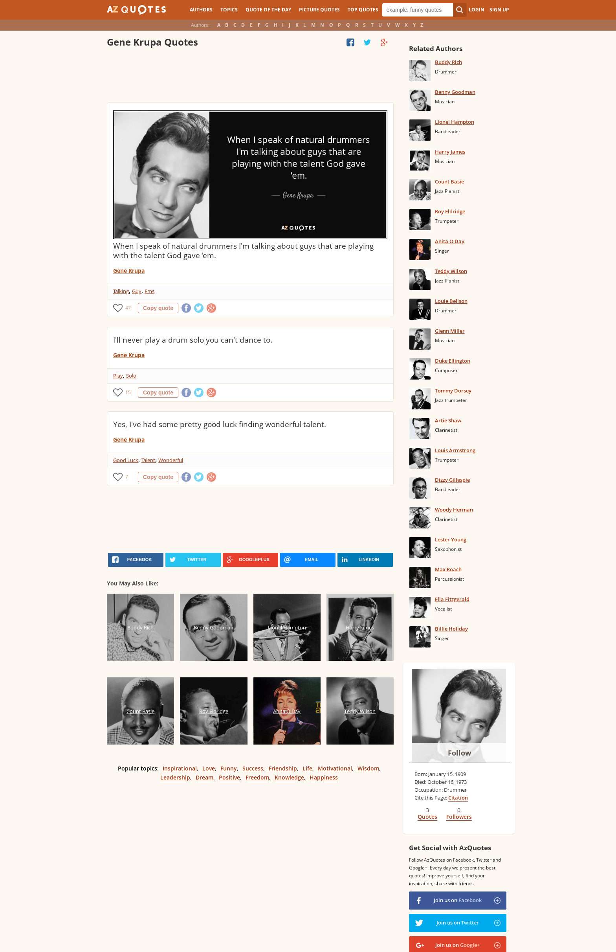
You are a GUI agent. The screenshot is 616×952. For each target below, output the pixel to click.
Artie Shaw (448, 420)
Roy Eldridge (450, 211)
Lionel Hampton (454, 121)
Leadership (175, 777)
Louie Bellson (451, 300)
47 (128, 307)
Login (476, 9)
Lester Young (450, 539)
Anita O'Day (449, 241)
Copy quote (158, 308)
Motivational (335, 768)
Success (252, 768)
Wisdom (368, 768)
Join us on (458, 900)
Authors (201, 9)
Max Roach (448, 569)
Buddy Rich (448, 62)
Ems (149, 291)
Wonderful (170, 460)
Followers (459, 816)
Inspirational (180, 768)
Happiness (324, 777)
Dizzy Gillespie (452, 479)
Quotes (427, 816)
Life (307, 768)
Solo (131, 375)
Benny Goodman (455, 91)
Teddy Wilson (451, 271)
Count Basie (449, 181)
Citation (458, 797)
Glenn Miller (450, 330)
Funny (228, 768)
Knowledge (289, 777)
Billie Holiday (451, 628)
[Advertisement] (250, 76)
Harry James (450, 151)
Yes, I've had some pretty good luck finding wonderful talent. (219, 424)
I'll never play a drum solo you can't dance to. (192, 340)
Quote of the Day (268, 9)
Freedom (257, 777)
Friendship (283, 768)
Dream (204, 777)
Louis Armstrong (455, 450)
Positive (229, 777)
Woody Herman (454, 509)
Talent (148, 460)
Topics (229, 9)
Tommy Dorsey (453, 390)
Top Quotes (363, 9)
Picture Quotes (319, 9)
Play (118, 375)
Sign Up (499, 9)
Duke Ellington (452, 360)
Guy (136, 291)
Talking (121, 291)
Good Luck (125, 460)
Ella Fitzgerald (452, 599)
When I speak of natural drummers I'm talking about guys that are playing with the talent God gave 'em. (243, 250)
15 (128, 392)
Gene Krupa (129, 270)
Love (208, 768)
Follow (459, 753)
